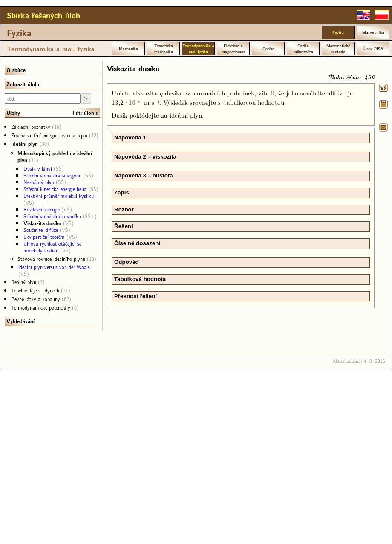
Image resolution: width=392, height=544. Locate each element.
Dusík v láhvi (37, 168)
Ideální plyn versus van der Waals (54, 267)
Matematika (373, 32)
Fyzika (19, 33)
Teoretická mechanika (163, 49)
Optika (268, 49)
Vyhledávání (20, 321)
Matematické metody (338, 49)
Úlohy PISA (373, 49)
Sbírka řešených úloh (43, 15)
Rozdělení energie (41, 209)
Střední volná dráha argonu (52, 175)
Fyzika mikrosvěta (303, 49)
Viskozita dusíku (42, 223)
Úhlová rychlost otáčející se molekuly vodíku (52, 247)
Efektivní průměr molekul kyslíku (58, 196)
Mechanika (128, 49)
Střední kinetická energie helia (54, 189)
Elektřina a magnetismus (233, 49)
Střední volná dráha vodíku (52, 216)
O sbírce (16, 70)
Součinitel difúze (40, 230)
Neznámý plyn (38, 182)
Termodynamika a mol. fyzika (51, 48)
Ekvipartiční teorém (44, 236)
